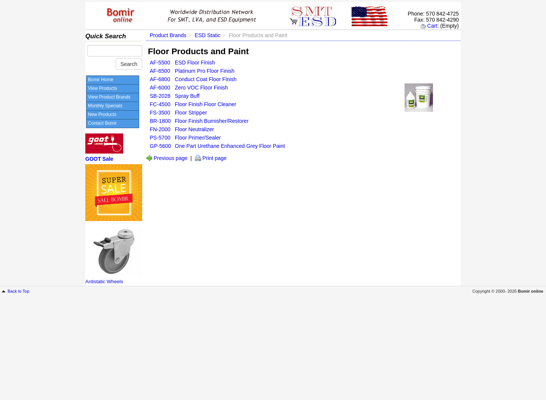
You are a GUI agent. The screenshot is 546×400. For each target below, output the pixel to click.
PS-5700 (160, 138)
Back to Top (18, 291)
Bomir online (530, 291)
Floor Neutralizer (194, 129)
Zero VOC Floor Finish (201, 88)
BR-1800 (160, 121)
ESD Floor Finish (195, 63)
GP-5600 (160, 146)
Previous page (171, 158)
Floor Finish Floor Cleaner (205, 104)
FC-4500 (160, 104)
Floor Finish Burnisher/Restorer (212, 121)
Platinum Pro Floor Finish (204, 71)
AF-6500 (160, 71)
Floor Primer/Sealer (198, 138)
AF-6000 (160, 88)
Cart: (433, 26)
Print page (214, 158)
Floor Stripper (191, 113)
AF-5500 (160, 63)
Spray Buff (187, 96)
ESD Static (208, 35)
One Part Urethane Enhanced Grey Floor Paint (230, 146)
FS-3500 (160, 113)
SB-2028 (160, 96)
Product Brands (168, 35)
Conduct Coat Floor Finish (206, 79)
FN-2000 (160, 129)
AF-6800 (160, 79)
